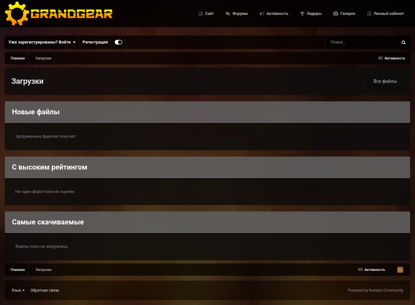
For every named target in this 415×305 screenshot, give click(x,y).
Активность (277, 16)
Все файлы (385, 81)
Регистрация (95, 42)
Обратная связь (44, 290)
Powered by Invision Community (375, 290)
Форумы (239, 16)
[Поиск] (349, 42)
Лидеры (314, 16)
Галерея (347, 16)
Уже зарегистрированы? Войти (42, 42)
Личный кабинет (388, 16)
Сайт (209, 16)
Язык (18, 290)
